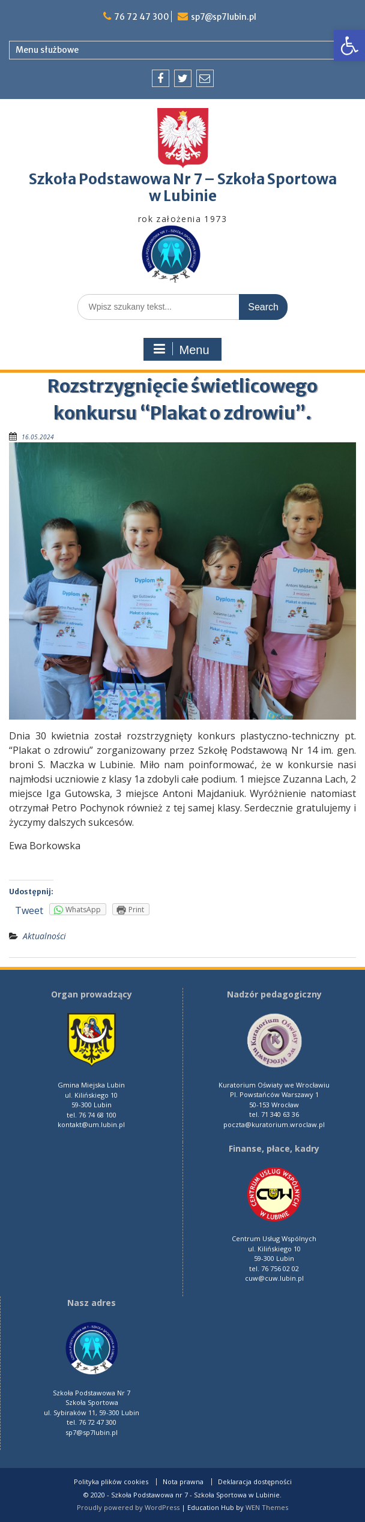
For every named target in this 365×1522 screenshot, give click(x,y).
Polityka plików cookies (111, 1481)
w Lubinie (183, 196)
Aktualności (44, 936)
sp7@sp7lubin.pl (223, 16)
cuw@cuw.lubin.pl (274, 1278)
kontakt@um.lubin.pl (91, 1124)
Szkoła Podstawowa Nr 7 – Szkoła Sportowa (183, 179)
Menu (180, 349)
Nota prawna (183, 1481)
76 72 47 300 (141, 16)
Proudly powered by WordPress (128, 1507)
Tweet (29, 910)
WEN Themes (267, 1507)
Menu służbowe (47, 49)
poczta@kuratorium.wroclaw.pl (274, 1124)
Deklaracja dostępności (255, 1481)
